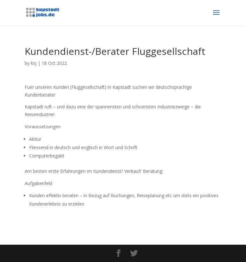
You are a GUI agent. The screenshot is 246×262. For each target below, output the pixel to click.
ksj (34, 63)
